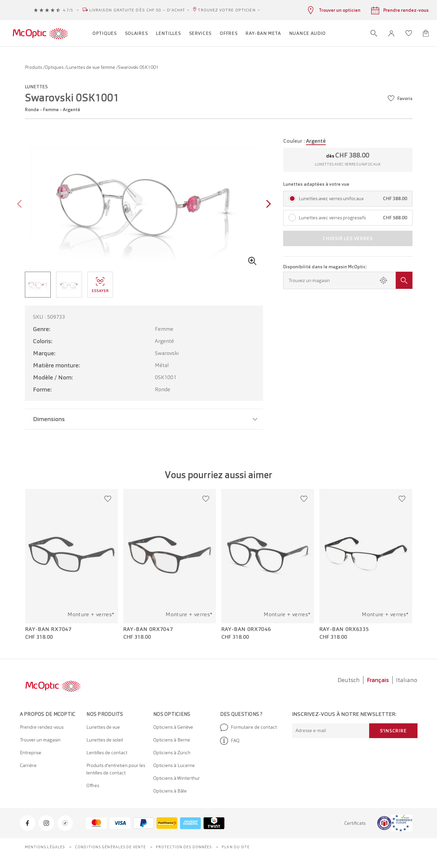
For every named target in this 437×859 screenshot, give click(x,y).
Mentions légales (45, 847)
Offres (92, 785)
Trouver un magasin (40, 740)
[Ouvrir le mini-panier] (426, 33)
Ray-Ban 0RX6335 (344, 629)
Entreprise (30, 753)
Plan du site (236, 847)
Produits (34, 67)
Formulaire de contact (248, 727)
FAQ (229, 741)
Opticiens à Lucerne (174, 765)
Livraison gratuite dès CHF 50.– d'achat (137, 10)
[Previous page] (21, 204)
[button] (391, 33)
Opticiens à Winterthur (176, 778)
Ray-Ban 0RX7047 (148, 629)
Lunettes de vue (103, 727)
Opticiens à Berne (171, 740)
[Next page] (267, 204)
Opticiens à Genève (173, 727)
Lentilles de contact (106, 753)
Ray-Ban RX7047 (48, 629)
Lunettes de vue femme (91, 67)
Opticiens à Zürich (171, 753)
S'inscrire (393, 731)
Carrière (28, 765)
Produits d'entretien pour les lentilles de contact (115, 769)
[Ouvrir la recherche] (374, 33)
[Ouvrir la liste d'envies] (409, 33)
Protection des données (184, 847)
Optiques (54, 67)
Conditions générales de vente (110, 847)
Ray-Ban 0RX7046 (246, 629)
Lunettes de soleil (104, 740)
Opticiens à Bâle (170, 791)
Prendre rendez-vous (41, 727)
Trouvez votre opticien (226, 10)
